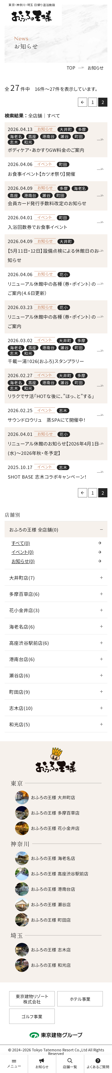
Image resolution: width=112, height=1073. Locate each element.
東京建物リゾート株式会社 (32, 999)
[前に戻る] (82, 102)
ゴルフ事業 (32, 1016)
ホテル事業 (80, 999)
